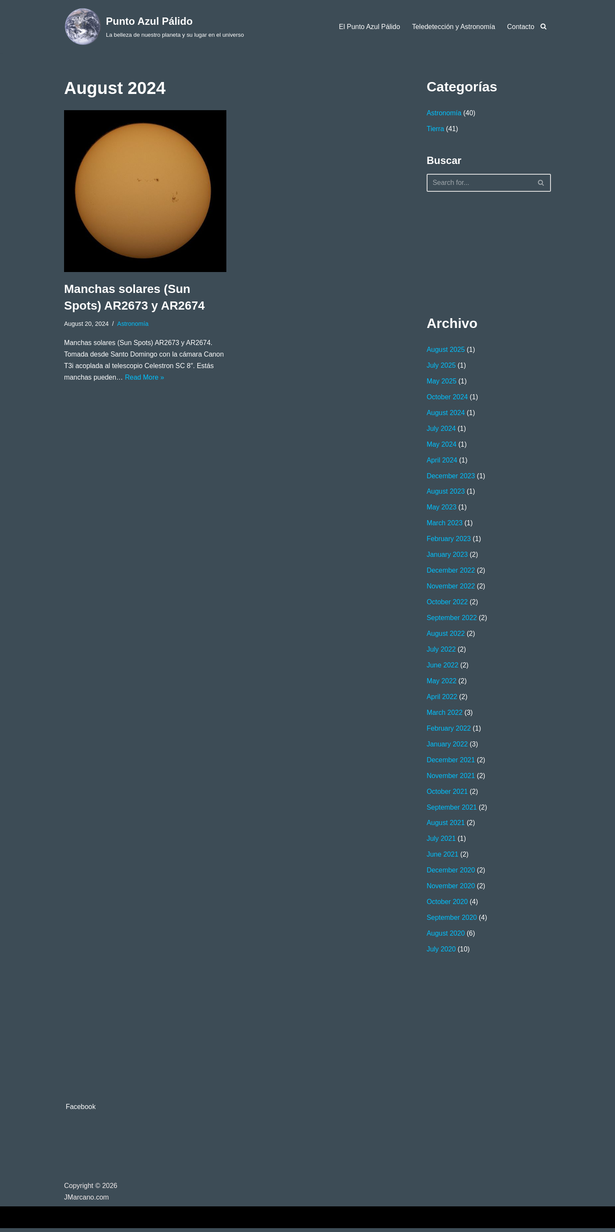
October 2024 (447, 397)
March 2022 (445, 715)
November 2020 (451, 889)
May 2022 (442, 683)
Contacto (520, 26)
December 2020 (451, 874)
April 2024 (442, 461)
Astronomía (133, 323)
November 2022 (451, 588)
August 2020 (446, 937)
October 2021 (447, 794)
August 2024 (446, 413)
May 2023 (442, 508)
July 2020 (441, 953)
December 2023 (451, 476)
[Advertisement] (469, 251)
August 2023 (446, 492)
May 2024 (442, 445)
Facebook (81, 1110)
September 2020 (452, 921)
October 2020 (447, 905)
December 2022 (451, 572)
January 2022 (447, 746)
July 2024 (441, 429)
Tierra (435, 129)
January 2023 (447, 556)
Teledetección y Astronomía (453, 26)
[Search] (543, 26)
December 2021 (451, 763)
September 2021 (452, 810)
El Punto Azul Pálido (368, 26)
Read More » (145, 378)
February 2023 (449, 540)
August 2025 (446, 350)
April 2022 (442, 699)
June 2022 (443, 667)
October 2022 (447, 604)
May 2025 (442, 381)
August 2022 (446, 635)
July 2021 (441, 842)
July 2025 (441, 365)
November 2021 (451, 778)
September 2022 (452, 619)
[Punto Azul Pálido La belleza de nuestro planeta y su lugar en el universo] (154, 26)
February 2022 (449, 731)
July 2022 (441, 651)
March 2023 (445, 524)
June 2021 (443, 858)
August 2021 (446, 826)
